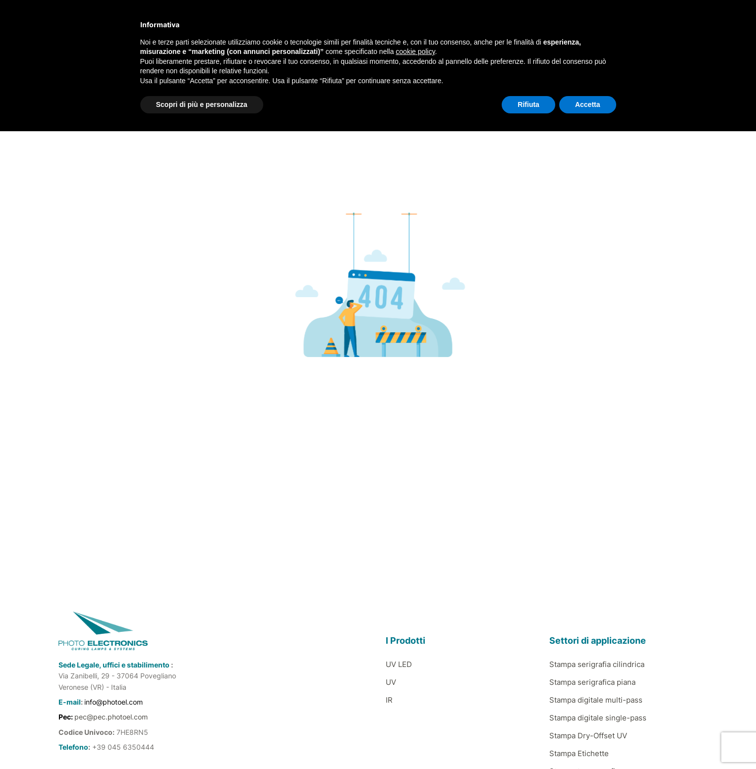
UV (391, 682)
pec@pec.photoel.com (111, 717)
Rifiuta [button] (528, 104)
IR (389, 700)
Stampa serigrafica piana (592, 682)
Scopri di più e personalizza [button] (201, 104)
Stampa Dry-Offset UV (588, 735)
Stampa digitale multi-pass (595, 700)
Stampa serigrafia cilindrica (596, 664)
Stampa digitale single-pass (597, 717)
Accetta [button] (587, 104)
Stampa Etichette (579, 753)
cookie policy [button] (415, 51)
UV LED (399, 664)
